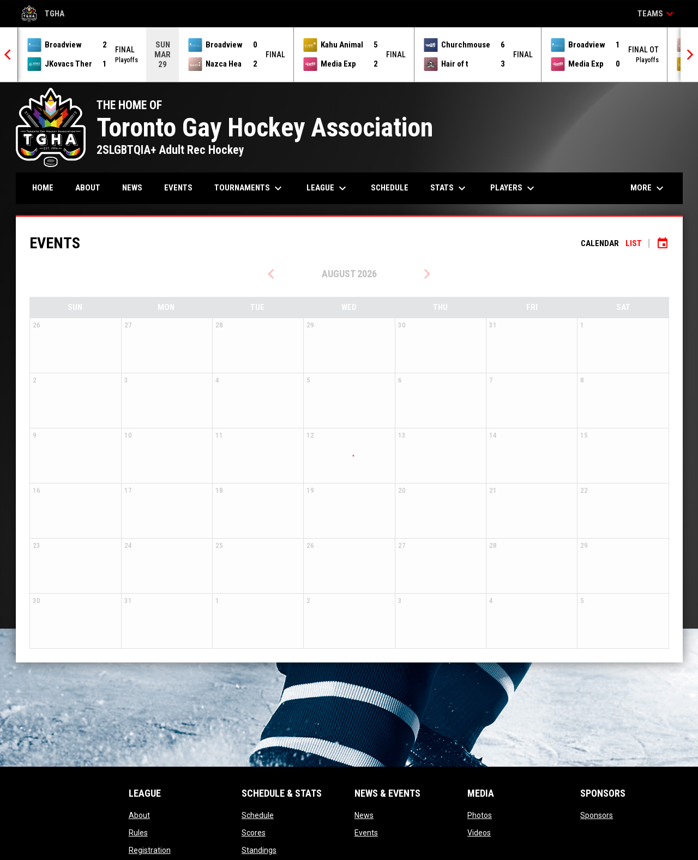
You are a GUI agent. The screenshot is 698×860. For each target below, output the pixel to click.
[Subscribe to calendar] (662, 243)
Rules (138, 832)
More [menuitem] (648, 188)
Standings (259, 850)
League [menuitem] (327, 188)
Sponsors (596, 815)
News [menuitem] (132, 188)
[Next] (689, 54)
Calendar (600, 243)
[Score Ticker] (349, 54)
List (633, 243)
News (364, 815)
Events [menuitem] (178, 188)
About (139, 815)
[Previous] (8, 54)
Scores (254, 832)
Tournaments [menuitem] (249, 188)
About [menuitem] (87, 188)
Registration (150, 850)
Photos (479, 815)
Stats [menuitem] (449, 188)
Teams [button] (656, 13)
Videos (479, 832)
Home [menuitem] (42, 188)
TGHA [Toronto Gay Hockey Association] (43, 13)
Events (366, 832)
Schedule (258, 815)
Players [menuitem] (513, 188)
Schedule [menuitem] (389, 188)
